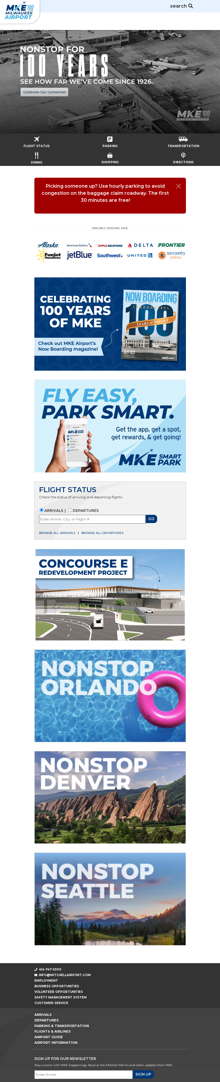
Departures (85, 510)
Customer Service (51, 1003)
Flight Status (36, 140)
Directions (183, 156)
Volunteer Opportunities (58, 992)
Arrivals (53, 510)
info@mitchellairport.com (65, 975)
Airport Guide (48, 1037)
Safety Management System (60, 997)
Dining (36, 156)
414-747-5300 (48, 969)
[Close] (179, 186)
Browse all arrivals (57, 533)
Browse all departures (102, 533)
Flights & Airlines (52, 1031)
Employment (46, 981)
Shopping (110, 156)
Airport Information (56, 1043)
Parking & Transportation (61, 1026)
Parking (110, 140)
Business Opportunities (56, 986)
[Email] (83, 1074)
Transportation (183, 140)
